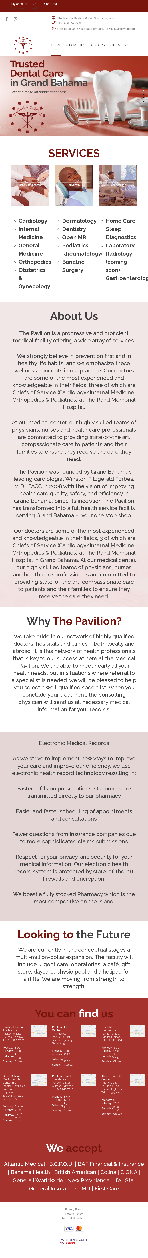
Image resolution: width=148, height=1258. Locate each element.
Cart (36, 4)
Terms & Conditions (74, 1218)
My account (19, 4)
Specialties (75, 45)
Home (56, 45)
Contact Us (118, 45)
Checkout (50, 4)
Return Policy (74, 1213)
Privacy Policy (74, 1209)
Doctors (97, 45)
